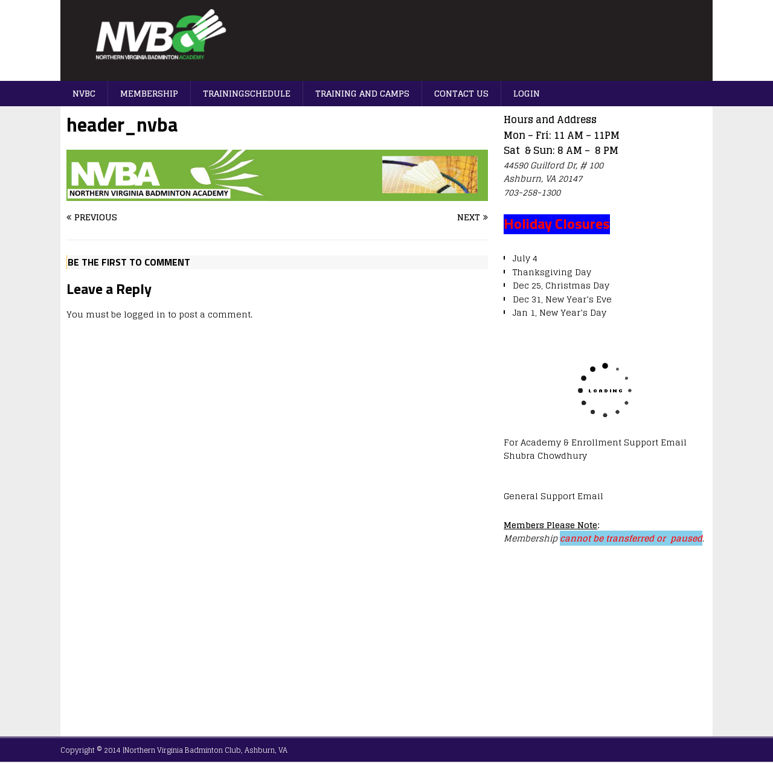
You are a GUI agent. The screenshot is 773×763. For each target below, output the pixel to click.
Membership (149, 93)
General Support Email (553, 495)
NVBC (83, 93)
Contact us (461, 93)
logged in (144, 314)
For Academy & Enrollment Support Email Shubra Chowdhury (595, 449)
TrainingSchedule (246, 93)
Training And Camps (362, 93)
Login (526, 93)
